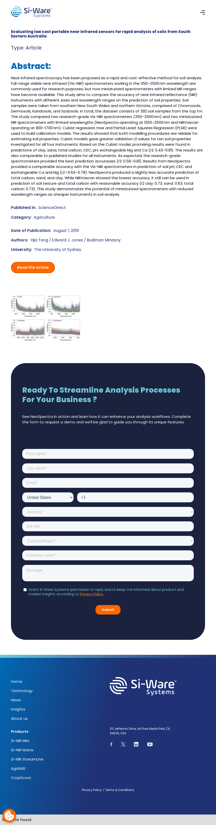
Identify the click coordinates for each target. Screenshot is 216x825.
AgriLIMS (18, 768)
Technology (22, 690)
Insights (18, 709)
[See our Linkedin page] (136, 745)
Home (16, 681)
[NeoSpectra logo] (31, 12)
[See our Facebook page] (111, 745)
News (16, 700)
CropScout (21, 777)
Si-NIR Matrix (22, 750)
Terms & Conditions (119, 790)
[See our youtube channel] (150, 745)
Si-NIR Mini (20, 740)
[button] (202, 12)
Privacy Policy (92, 790)
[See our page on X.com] (123, 745)
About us (19, 718)
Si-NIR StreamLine (27, 759)
